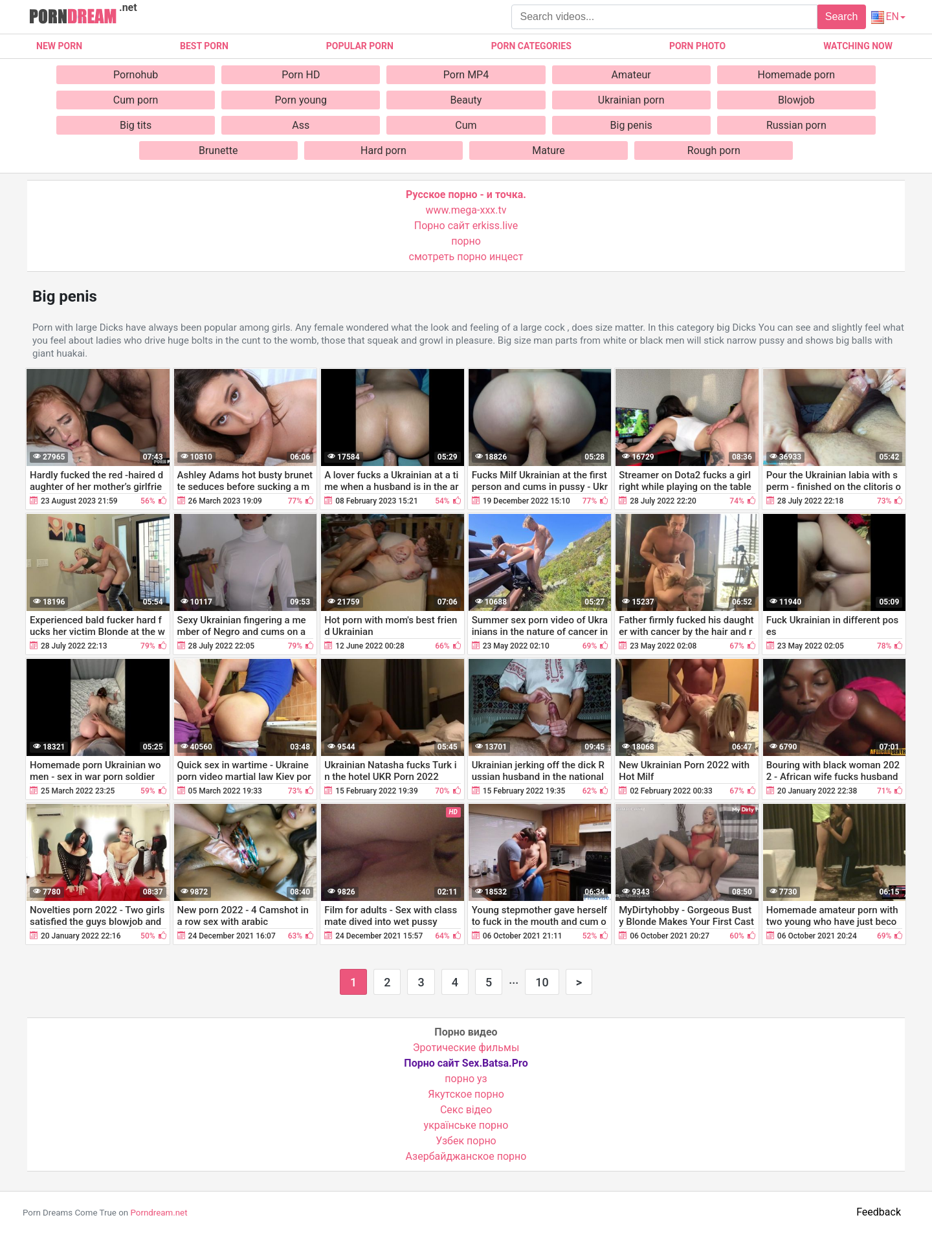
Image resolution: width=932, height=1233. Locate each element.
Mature (548, 150)
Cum (465, 125)
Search (841, 16)
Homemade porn (797, 75)
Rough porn (713, 150)
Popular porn (360, 46)
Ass (300, 125)
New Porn (59, 46)
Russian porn (796, 125)
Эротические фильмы (466, 1047)
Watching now (858, 46)
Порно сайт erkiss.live (466, 225)
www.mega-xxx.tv (466, 210)
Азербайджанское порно (466, 1156)
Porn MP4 (466, 75)
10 (541, 982)
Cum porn (136, 100)
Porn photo (697, 46)
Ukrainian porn (631, 100)
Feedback (878, 1212)
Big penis (631, 125)
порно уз (466, 1078)
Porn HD (301, 75)
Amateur (631, 75)
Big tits (135, 125)
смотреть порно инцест (466, 256)
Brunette (218, 150)
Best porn (204, 46)
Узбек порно (466, 1141)
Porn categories (531, 46)
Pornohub (135, 75)
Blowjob (796, 100)
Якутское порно (466, 1094)
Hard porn (383, 150)
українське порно (466, 1125)
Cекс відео (466, 1110)
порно (466, 241)
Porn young (301, 100)
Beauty (466, 100)
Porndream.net (158, 1212)
